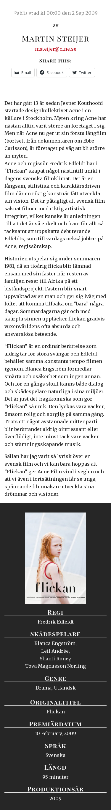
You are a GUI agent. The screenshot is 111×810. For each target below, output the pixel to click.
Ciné (19, 10)
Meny (99, 10)
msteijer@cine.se (55, 49)
